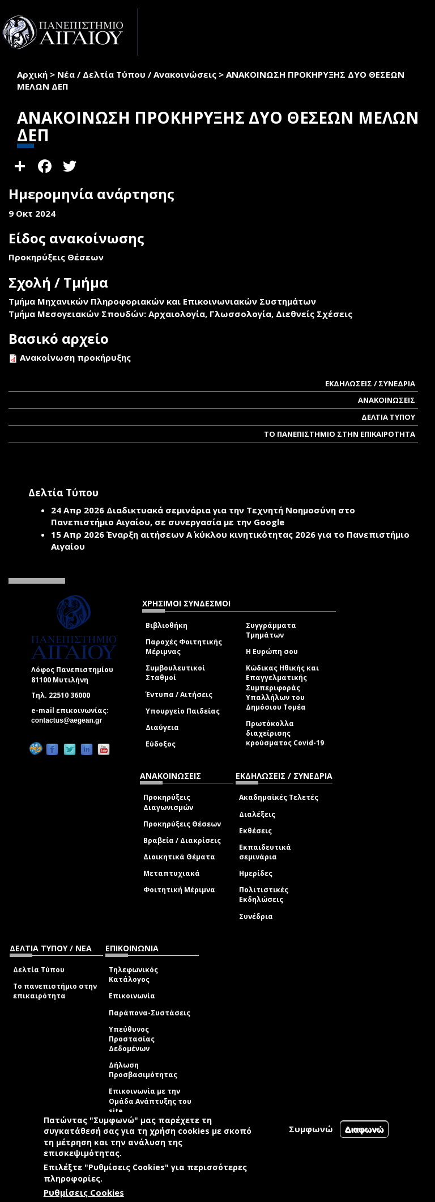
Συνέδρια (256, 916)
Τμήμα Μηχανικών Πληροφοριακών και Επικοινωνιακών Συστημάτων (162, 301)
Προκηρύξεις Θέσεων (182, 824)
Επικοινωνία (132, 996)
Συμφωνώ (311, 1128)
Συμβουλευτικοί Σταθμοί (175, 672)
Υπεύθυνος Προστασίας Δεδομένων (132, 1038)
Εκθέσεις (255, 831)
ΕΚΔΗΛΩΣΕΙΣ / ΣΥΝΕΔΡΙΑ (370, 383)
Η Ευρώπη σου (272, 651)
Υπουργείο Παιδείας (183, 711)
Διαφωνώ (364, 1129)
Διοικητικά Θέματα (179, 857)
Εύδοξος (161, 744)
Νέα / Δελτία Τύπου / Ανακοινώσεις (136, 74)
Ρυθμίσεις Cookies (84, 1192)
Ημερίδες (255, 873)
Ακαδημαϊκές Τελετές (278, 797)
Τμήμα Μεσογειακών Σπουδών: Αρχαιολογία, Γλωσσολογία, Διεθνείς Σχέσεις (180, 313)
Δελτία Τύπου (39, 970)
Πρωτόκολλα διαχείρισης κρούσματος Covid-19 (285, 733)
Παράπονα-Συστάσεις (149, 1013)
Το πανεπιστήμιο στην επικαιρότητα (55, 991)
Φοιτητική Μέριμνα (179, 890)
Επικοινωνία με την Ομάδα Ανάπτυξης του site (150, 1100)
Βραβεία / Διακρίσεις (182, 840)
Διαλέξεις (257, 814)
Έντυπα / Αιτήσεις (179, 694)
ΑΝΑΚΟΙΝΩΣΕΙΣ (386, 400)
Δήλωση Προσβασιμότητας (143, 1069)
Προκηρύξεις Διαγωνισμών (168, 802)
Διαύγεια (162, 727)
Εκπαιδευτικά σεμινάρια (265, 852)
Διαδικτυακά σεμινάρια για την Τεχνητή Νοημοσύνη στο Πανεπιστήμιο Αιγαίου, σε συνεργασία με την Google (203, 516)
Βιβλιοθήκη (166, 625)
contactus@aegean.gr (70, 720)
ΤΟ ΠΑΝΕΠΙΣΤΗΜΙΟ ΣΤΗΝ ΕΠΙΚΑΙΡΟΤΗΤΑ (339, 434)
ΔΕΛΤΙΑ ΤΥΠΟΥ (388, 417)
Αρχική (32, 74)
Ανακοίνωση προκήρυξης (75, 357)
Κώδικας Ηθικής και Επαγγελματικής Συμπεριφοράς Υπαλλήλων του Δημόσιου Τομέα (282, 687)
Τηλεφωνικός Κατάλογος (133, 974)
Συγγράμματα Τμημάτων (271, 630)
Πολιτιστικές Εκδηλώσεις (263, 894)
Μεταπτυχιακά (171, 873)
